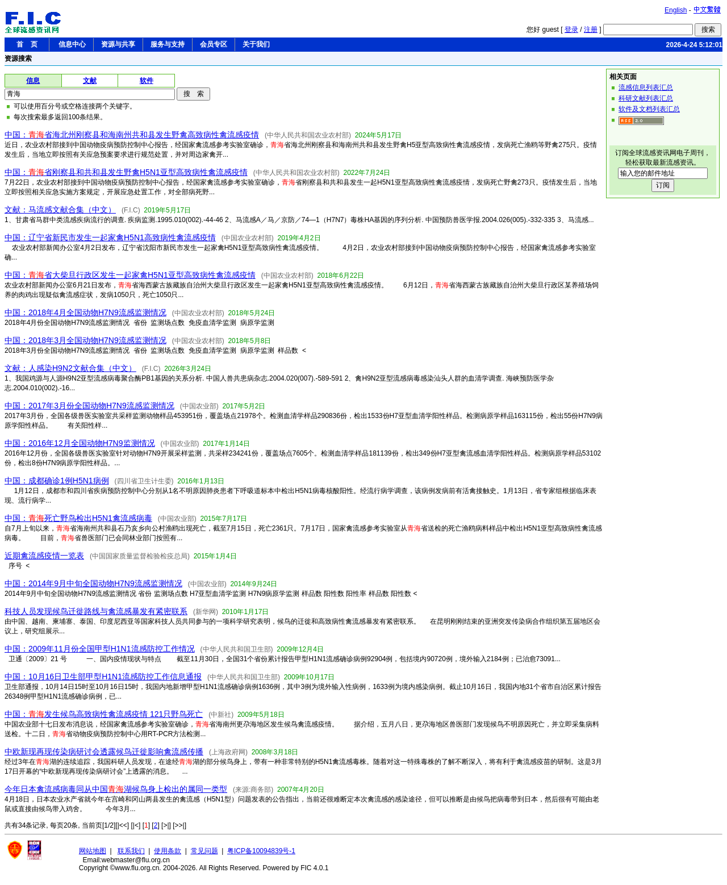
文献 (90, 81)
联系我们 (131, 851)
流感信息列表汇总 (646, 87)
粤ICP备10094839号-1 (261, 851)
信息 (33, 81)
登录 (571, 30)
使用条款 (167, 851)
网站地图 (92, 851)
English (676, 10)
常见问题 (204, 851)
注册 (591, 30)
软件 (146, 81)
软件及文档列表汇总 (649, 109)
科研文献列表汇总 (646, 98)
